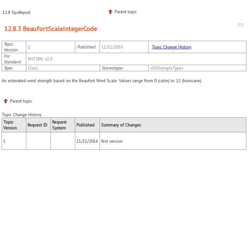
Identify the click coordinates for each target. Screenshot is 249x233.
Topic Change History (171, 47)
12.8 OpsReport (16, 12)
